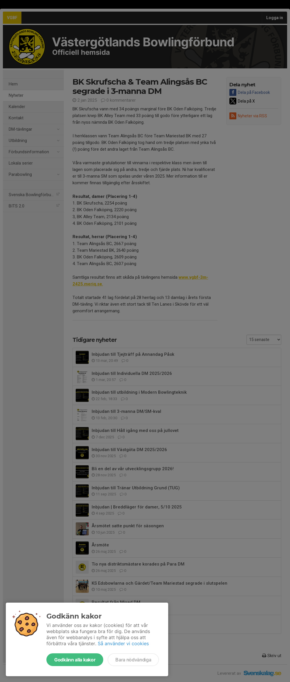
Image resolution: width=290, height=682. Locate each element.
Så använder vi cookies (123, 643)
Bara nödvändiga (133, 660)
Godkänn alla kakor (74, 660)
